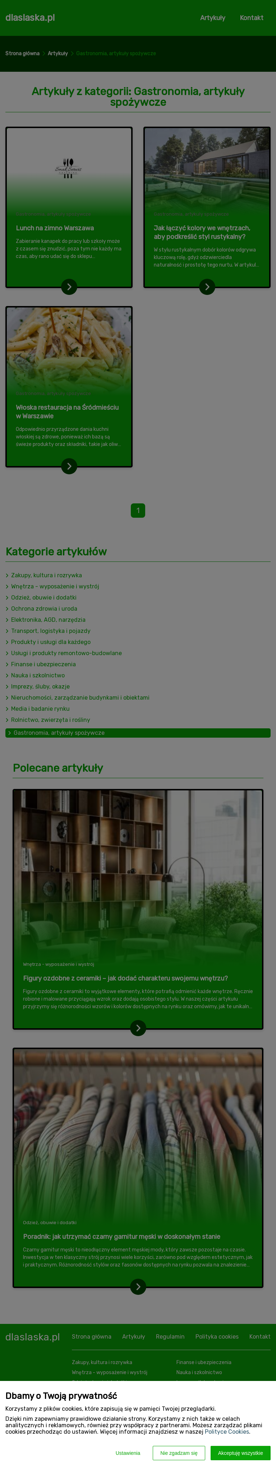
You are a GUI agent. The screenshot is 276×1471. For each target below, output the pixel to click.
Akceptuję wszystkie (240, 1453)
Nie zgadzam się (179, 1453)
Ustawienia (128, 1453)
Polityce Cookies (227, 1431)
